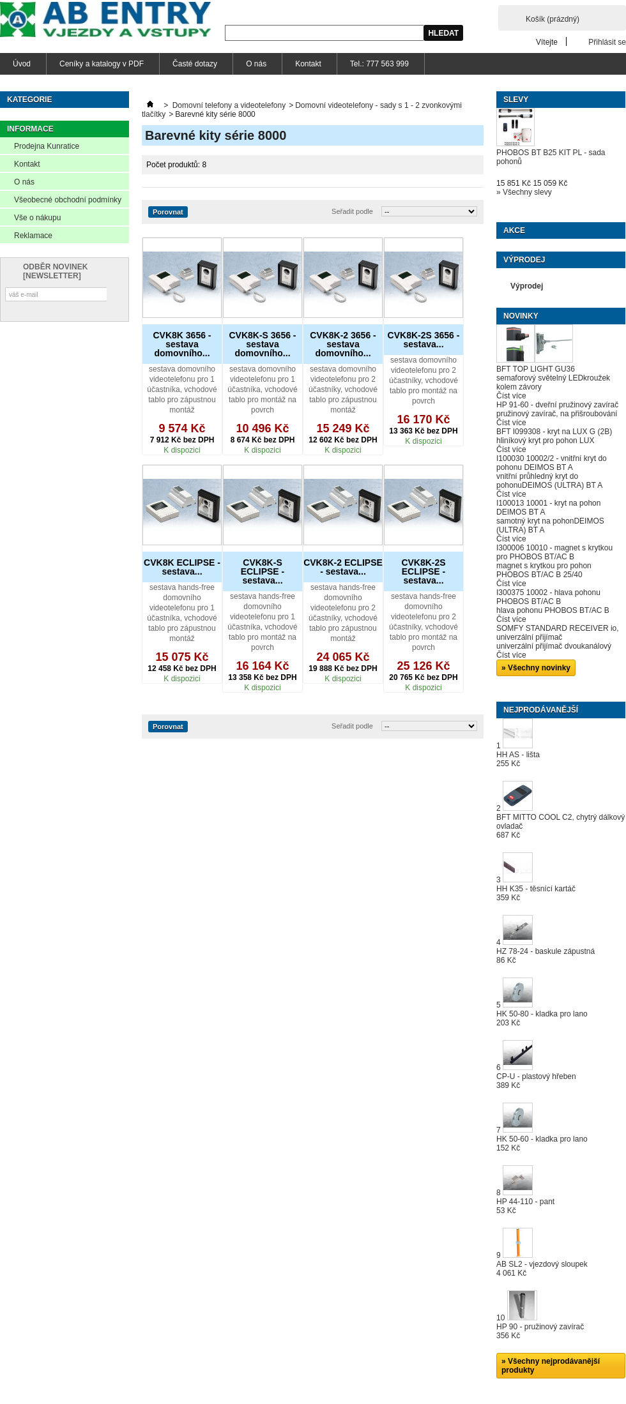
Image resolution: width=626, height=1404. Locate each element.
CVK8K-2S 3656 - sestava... (424, 339)
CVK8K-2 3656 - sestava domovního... (343, 344)
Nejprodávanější (540, 710)
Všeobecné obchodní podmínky (67, 199)
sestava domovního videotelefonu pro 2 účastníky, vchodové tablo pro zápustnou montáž (343, 389)
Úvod (22, 63)
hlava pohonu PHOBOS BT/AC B (552, 610)
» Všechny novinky (535, 667)
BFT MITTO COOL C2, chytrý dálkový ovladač (560, 826)
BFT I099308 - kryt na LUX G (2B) (554, 431)
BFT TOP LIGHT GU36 (535, 369)
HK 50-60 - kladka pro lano (542, 1143)
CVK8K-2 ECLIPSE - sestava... (343, 567)
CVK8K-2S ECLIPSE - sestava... (423, 571)
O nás (256, 63)
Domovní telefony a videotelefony (229, 105)
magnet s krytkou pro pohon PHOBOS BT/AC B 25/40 (544, 570)
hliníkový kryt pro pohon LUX (545, 440)
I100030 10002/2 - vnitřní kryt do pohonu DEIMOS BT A (551, 463)
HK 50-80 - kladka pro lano (542, 1018)
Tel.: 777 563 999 (379, 63)
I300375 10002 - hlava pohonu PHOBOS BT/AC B (548, 597)
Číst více (511, 395)
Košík (552, 19)
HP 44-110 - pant (525, 1206)
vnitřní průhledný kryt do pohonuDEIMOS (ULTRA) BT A (549, 481)
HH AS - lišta (518, 759)
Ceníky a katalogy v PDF (101, 63)
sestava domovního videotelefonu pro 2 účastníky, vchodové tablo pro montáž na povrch (423, 380)
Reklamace (33, 235)
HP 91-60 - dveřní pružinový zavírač (557, 404)
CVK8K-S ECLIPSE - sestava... (262, 571)
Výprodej (524, 259)
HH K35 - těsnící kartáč (536, 893)
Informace (30, 129)
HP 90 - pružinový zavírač (540, 1331)
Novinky (520, 316)
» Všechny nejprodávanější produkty (550, 1366)
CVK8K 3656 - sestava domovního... (182, 344)
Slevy (515, 99)
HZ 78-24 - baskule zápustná (545, 956)
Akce (514, 230)
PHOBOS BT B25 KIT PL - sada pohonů (551, 157)
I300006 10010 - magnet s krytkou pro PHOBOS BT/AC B (554, 552)
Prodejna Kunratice (46, 146)
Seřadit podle (352, 211)
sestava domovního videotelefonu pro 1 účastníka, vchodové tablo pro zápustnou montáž (182, 389)
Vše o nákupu (37, 217)
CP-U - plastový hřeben (536, 1081)
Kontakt (308, 63)
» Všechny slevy (524, 192)
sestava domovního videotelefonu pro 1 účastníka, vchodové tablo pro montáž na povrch (262, 389)
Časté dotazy (194, 63)
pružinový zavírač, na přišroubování (556, 413)
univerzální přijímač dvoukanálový (553, 646)
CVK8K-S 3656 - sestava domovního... (262, 344)
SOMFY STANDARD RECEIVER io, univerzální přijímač (557, 633)
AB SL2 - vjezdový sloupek (542, 1269)
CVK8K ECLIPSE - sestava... (182, 567)
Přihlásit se (607, 42)
